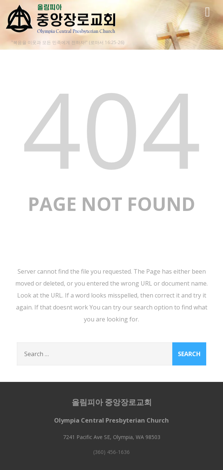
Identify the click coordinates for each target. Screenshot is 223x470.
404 (111, 128)
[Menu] (207, 11)
